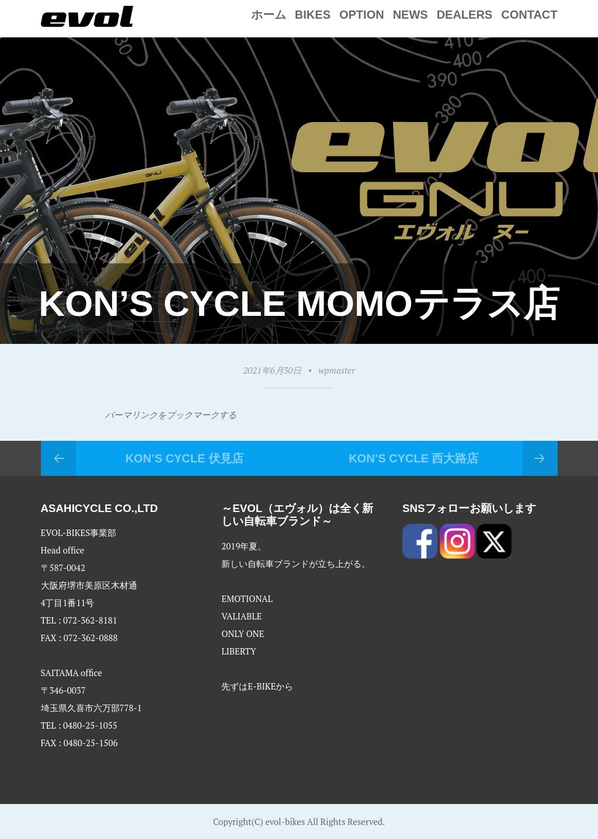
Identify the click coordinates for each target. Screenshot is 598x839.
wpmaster (336, 370)
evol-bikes (285, 821)
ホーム (268, 14)
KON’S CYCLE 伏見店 (185, 458)
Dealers (465, 14)
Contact (529, 14)
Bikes (313, 14)
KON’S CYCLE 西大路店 (413, 458)
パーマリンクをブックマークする (171, 414)
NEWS (410, 14)
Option (361, 14)
